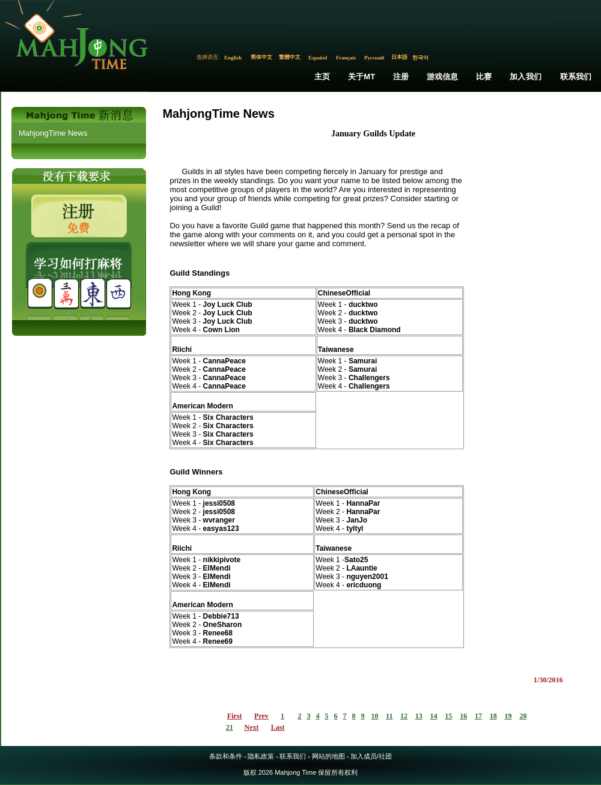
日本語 (399, 57)
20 (522, 716)
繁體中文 (289, 57)
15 (448, 716)
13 (419, 716)
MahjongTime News (53, 133)
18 (493, 716)
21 (229, 727)
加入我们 (526, 76)
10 (375, 716)
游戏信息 (443, 76)
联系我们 (576, 76)
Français (346, 58)
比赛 (484, 76)
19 (507, 716)
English (233, 58)
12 (403, 716)
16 (463, 716)
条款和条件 (225, 756)
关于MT (362, 76)
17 (478, 716)
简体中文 (261, 57)
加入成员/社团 (371, 756)
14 (434, 716)
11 (389, 716)
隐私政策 (261, 756)
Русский (374, 58)
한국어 (420, 58)
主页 (322, 76)
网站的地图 (328, 756)
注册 (401, 76)
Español (317, 58)
